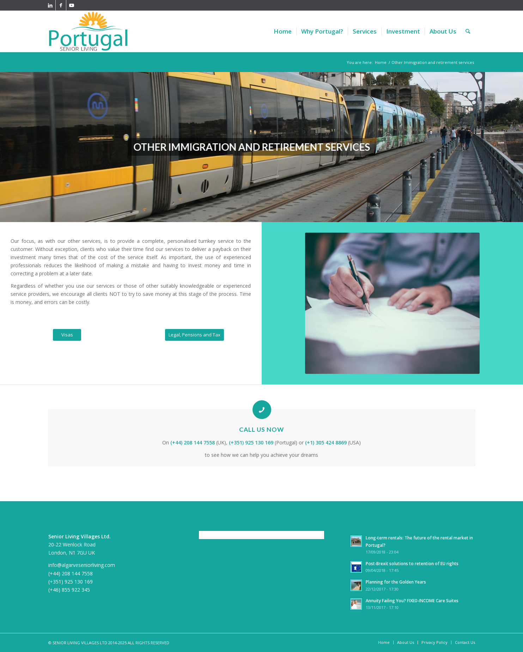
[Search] (468, 31)
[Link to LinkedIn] (50, 5)
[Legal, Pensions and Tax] (194, 335)
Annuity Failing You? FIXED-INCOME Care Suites (412, 600)
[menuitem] (282, 31)
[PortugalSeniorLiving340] (88, 31)
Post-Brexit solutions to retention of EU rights (412, 563)
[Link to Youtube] (71, 5)
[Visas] (67, 335)
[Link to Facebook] (61, 5)
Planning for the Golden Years (396, 582)
